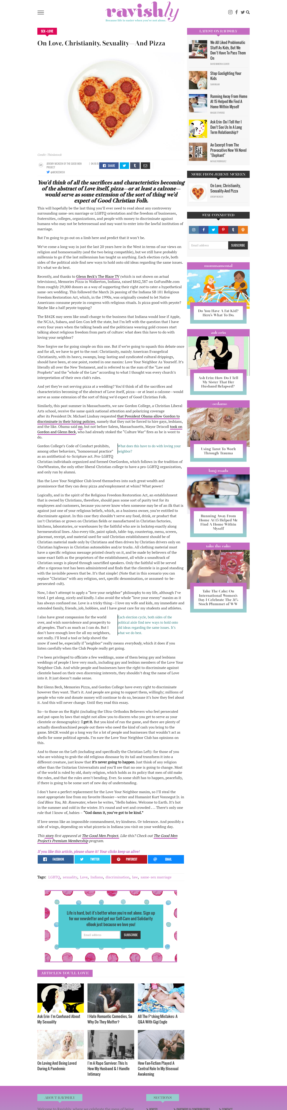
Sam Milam (215, 84)
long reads (218, 470)
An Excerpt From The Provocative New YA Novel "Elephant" (228, 150)
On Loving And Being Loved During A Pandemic (57, 1065)
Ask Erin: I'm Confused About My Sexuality (58, 1019)
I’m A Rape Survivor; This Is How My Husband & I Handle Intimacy (108, 1068)
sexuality (70, 877)
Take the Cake (218, 546)
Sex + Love (47, 31)
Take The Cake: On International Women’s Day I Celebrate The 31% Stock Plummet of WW (218, 597)
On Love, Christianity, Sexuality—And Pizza (225, 188)
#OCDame (218, 403)
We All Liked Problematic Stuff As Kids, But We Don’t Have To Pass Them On (228, 50)
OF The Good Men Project (64, 165)
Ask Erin (218, 332)
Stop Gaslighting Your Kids (225, 75)
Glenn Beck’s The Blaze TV (97, 276)
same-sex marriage (156, 877)
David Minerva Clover (219, 63)
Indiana (96, 877)
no (80, 426)
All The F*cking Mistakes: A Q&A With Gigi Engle (158, 1019)
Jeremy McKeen (54, 163)
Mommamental (218, 265)
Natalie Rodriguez (218, 161)
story (49, 835)
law (135, 877)
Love (84, 877)
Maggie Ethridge (217, 112)
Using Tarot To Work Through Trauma (218, 451)
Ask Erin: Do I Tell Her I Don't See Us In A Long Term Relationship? (226, 127)
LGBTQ (54, 877)
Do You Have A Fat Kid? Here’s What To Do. (218, 312)
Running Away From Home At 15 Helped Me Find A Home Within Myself (228, 101)
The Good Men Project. (100, 835)
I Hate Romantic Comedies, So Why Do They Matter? (109, 1019)
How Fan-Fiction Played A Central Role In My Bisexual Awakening (158, 1068)
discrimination (117, 877)
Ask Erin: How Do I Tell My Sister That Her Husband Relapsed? (218, 382)
